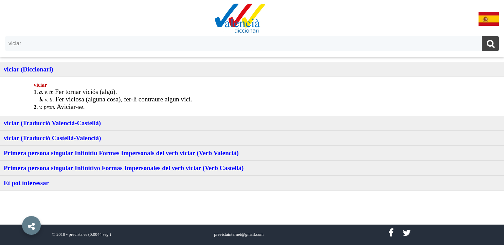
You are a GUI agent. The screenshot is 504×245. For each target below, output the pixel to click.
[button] (17, 210)
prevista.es (78, 234)
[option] (252, 122)
